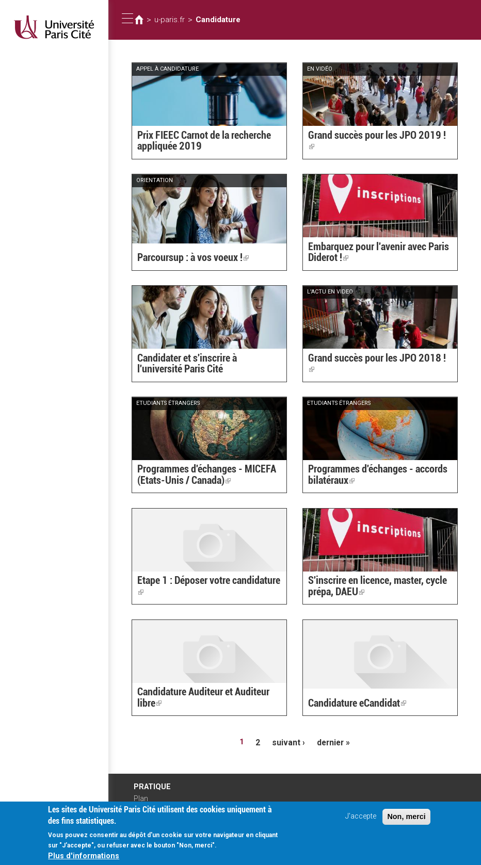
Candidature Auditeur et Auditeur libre (206, 698)
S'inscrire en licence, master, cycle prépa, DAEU (370, 587)
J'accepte (360, 822)
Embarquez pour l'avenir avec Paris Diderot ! (372, 253)
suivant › (288, 742)
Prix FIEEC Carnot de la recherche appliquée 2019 (198, 141)
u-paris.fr (168, 19)
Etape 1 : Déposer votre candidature (205, 592)
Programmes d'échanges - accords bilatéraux (371, 475)
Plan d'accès (144, 801)
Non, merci (406, 822)
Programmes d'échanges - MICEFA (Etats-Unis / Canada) (200, 475)
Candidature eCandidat (352, 703)
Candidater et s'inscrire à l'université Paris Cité (203, 364)
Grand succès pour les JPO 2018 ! (372, 369)
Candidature (214, 19)
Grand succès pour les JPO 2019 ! (372, 146)
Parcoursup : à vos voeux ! (188, 258)
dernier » (331, 742)
